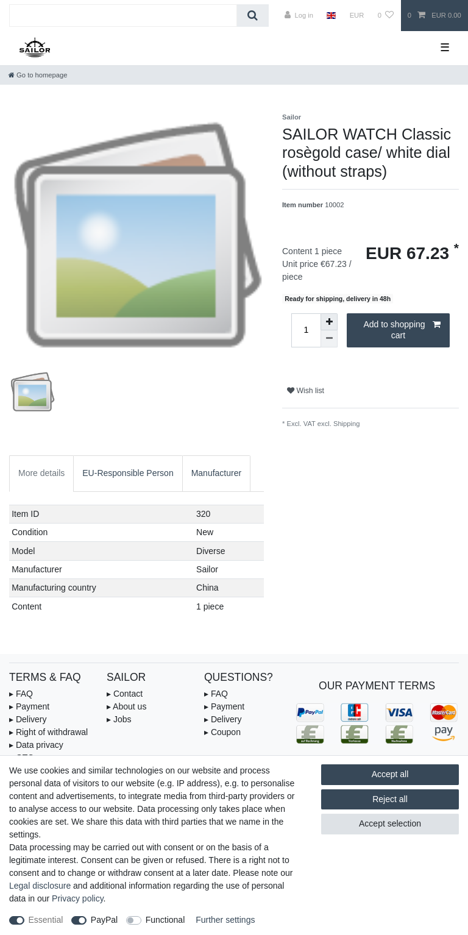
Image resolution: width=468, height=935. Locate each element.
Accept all (390, 774)
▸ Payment (29, 706)
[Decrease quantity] (329, 338)
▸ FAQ (21, 694)
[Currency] (356, 15)
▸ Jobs (119, 719)
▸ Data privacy (36, 745)
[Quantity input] (306, 330)
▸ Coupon (222, 732)
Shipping (346, 423)
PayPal (104, 920)
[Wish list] (385, 15)
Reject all (390, 799)
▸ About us (126, 706)
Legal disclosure (40, 886)
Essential (46, 920)
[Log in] (299, 15)
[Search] (252, 15)
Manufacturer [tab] (216, 473)
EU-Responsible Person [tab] (127, 473)
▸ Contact (125, 694)
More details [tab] (41, 473)
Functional (165, 920)
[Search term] (123, 15)
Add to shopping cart (402, 329)
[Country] (331, 15)
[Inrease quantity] (329, 321)
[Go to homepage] (38, 75)
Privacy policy (78, 898)
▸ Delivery (27, 719)
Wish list (305, 390)
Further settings (225, 920)
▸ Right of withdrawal (48, 732)
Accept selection (390, 823)
